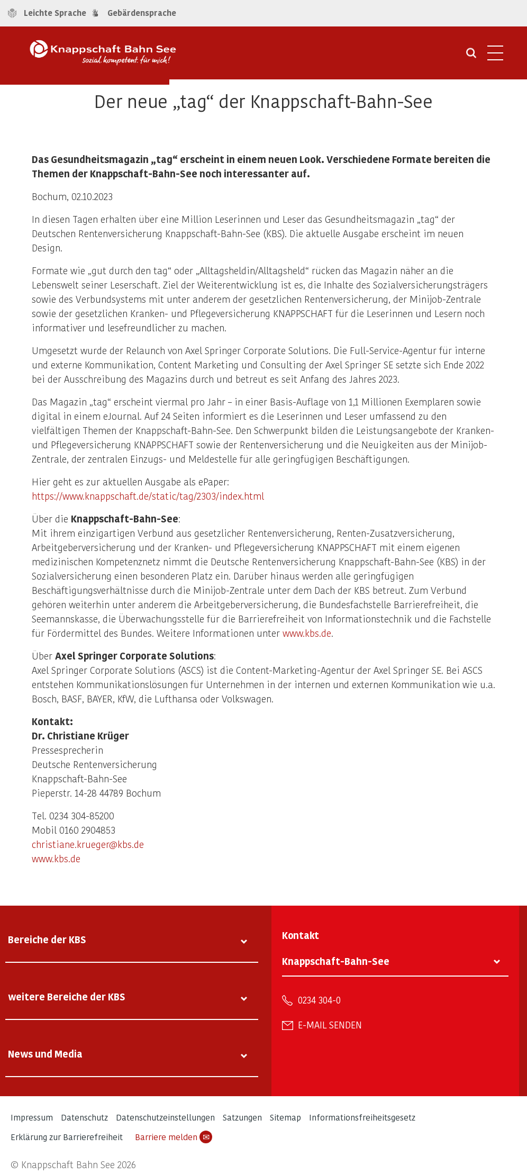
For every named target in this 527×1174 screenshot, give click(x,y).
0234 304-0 (319, 1000)
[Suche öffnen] (471, 56)
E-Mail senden (330, 1024)
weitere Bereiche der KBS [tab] (66, 996)
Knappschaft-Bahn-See (335, 961)
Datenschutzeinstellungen (165, 1117)
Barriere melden (173, 1137)
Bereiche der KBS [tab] (47, 939)
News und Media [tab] (45, 1053)
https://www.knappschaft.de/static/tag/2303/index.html (148, 495)
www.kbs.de (307, 632)
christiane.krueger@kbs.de (88, 844)
